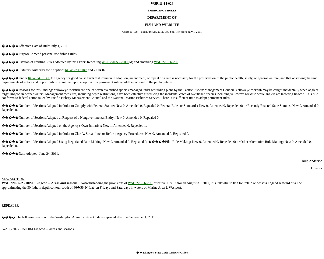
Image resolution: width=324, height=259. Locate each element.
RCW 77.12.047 (76, 70)
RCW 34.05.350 (39, 78)
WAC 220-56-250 (166, 62)
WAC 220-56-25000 (115, 62)
